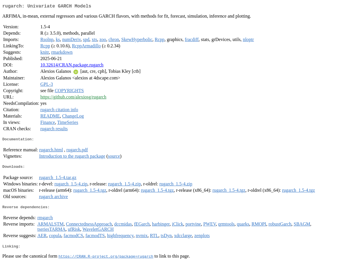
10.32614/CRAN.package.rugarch (71, 66)
